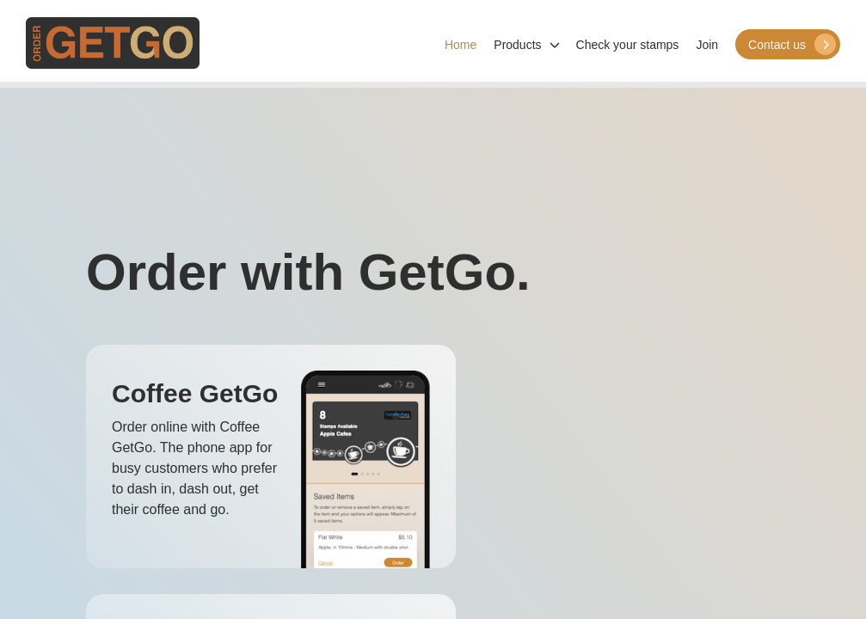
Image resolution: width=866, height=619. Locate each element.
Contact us (792, 44)
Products (526, 45)
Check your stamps (627, 45)
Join (707, 45)
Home (460, 45)
